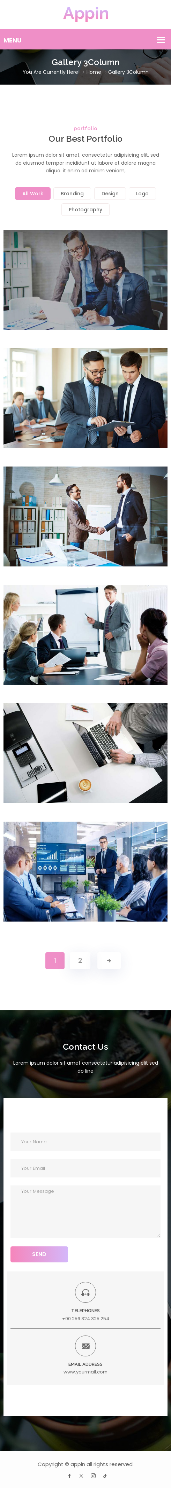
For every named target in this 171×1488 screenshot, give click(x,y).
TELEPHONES (85, 1310)
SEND (39, 1254)
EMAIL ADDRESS (85, 1364)
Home (94, 72)
